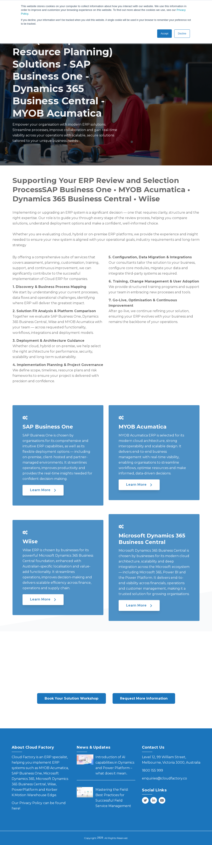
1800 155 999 (152, 770)
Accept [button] (164, 33)
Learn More (43, 490)
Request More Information (144, 698)
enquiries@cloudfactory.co (164, 778)
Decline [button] (182, 33)
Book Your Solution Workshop (71, 698)
